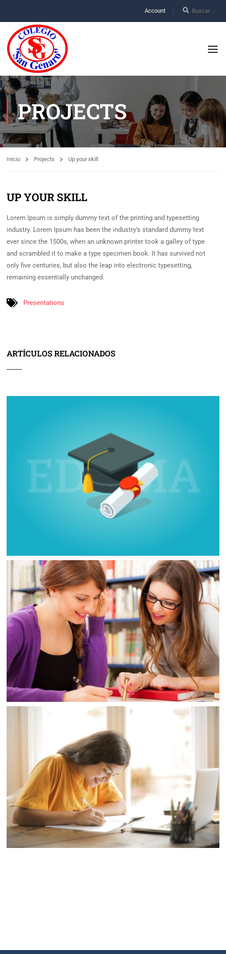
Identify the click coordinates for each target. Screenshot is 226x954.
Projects (44, 159)
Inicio (13, 159)
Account (154, 10)
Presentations (43, 303)
